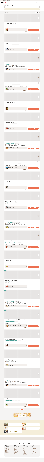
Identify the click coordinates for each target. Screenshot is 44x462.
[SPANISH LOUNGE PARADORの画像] (22, 136)
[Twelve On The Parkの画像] (22, 156)
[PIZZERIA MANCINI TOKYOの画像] (22, 117)
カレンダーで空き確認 (33, 49)
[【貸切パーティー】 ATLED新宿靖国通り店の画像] (22, 275)
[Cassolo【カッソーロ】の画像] (22, 255)
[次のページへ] (25, 409)
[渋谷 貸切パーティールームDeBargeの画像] (22, 18)
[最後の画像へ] (38, 18)
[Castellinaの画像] (22, 77)
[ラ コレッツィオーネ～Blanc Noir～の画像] (22, 215)
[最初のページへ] (17, 409)
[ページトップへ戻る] (22, 438)
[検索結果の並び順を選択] (37, 12)
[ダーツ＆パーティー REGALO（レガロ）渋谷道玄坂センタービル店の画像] (22, 314)
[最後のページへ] (27, 409)
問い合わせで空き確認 (33, 168)
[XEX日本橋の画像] (22, 38)
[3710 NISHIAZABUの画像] (22, 57)
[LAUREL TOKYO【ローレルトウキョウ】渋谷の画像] (22, 196)
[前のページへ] (18, 409)
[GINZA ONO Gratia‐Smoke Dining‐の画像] (22, 97)
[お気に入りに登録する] (38, 23)
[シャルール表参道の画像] (22, 176)
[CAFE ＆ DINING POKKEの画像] (22, 294)
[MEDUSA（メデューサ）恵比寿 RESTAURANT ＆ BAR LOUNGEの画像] (22, 235)
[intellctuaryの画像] (22, 354)
